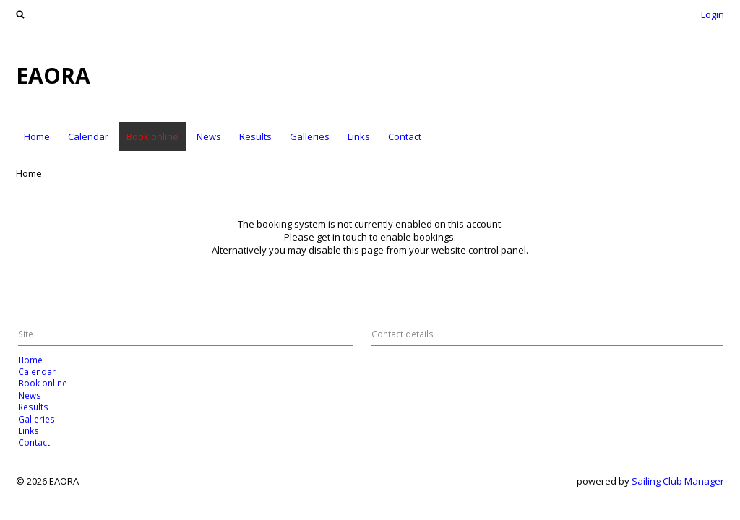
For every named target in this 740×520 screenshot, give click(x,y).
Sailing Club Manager (678, 481)
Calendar (88, 136)
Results (255, 136)
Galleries (310, 136)
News (209, 136)
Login (712, 14)
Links (359, 136)
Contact (404, 136)
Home (37, 136)
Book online (152, 136)
